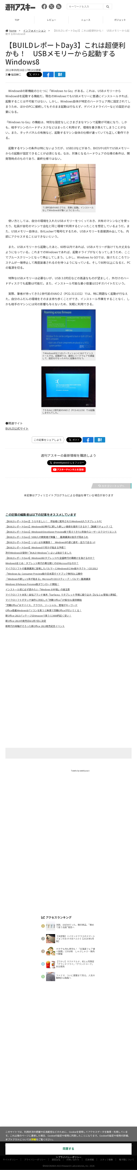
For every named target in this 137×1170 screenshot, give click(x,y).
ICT (106, 1104)
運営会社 (56, 1118)
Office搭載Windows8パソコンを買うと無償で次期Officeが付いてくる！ (43, 610)
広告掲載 (89, 1118)
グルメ (74, 1104)
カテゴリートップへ (111, 486)
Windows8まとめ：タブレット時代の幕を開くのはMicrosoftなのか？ (42, 563)
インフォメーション (34, 30)
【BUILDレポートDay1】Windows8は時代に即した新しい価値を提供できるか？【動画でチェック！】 (59, 526)
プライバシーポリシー (35, 1118)
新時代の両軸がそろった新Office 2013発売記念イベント (35, 626)
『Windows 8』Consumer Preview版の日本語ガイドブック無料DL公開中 (44, 573)
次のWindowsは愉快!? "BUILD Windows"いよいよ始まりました (38, 552)
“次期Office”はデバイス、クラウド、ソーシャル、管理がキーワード (41, 605)
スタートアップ (91, 1104)
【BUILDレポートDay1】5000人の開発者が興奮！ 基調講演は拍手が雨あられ (46, 537)
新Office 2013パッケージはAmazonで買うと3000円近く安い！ (38, 615)
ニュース (85, 20)
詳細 (33, 1139)
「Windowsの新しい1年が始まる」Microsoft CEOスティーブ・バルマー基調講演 (47, 579)
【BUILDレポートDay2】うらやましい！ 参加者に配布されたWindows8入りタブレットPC (53, 521)
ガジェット (48, 1104)
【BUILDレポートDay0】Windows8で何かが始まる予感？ (35, 547)
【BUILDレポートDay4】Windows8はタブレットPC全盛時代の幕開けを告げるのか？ (50, 558)
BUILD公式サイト (17, 428)
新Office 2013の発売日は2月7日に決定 (25, 621)
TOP (17, 20)
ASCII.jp (51, 1111)
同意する (68, 1148)
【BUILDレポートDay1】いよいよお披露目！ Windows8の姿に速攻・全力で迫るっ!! (50, 542)
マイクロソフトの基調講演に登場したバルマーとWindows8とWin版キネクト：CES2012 (51, 568)
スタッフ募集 (106, 1118)
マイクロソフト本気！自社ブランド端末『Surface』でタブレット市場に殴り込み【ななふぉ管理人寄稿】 (61, 594)
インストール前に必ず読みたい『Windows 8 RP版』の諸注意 (37, 589)
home (10, 30)
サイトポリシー (10, 1118)
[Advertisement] (68, 666)
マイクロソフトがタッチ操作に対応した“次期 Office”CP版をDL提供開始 (43, 600)
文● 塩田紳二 (13, 74)
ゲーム (62, 1104)
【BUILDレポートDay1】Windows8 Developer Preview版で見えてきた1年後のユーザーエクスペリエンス (61, 532)
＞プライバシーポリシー (69, 1157)
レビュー (51, 20)
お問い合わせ (72, 1118)
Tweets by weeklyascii (80, 770)
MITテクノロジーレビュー (77, 1111)
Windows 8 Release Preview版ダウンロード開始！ (32, 584)
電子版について (126, 1118)
